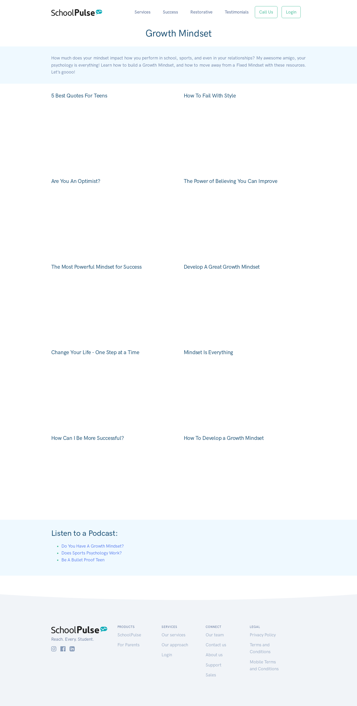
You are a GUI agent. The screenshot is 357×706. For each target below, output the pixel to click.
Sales (211, 674)
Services (143, 12)
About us (214, 654)
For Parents (128, 644)
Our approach (175, 644)
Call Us (266, 12)
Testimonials (237, 12)
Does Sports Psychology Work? (91, 552)
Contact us (216, 644)
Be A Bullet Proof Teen (82, 559)
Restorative (201, 12)
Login (291, 12)
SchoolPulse (129, 634)
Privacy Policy (263, 634)
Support (213, 664)
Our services (174, 634)
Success (170, 12)
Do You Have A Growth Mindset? (92, 546)
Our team (215, 634)
